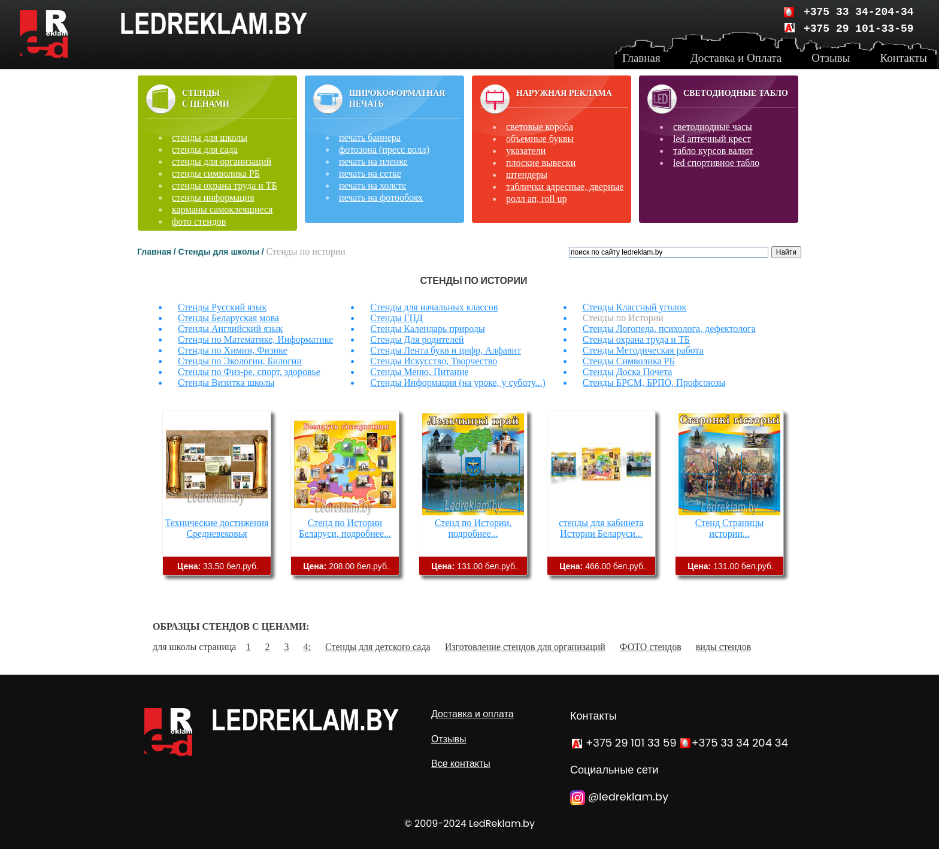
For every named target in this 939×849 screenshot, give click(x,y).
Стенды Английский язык (230, 329)
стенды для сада (205, 149)
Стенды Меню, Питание (419, 372)
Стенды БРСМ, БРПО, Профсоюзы (654, 382)
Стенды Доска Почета (628, 372)
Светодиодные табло (735, 93)
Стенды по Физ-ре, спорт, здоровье (249, 372)
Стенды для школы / (222, 251)
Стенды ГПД (396, 318)
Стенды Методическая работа (643, 350)
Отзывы (449, 739)
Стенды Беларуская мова (228, 318)
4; (306, 647)
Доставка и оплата (472, 714)
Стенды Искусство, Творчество (433, 361)
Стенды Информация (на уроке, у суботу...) (457, 382)
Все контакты (460, 764)
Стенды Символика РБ (629, 361)
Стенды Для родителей (417, 339)
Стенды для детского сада (378, 647)
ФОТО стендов (650, 647)
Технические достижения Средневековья (217, 528)
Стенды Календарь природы (427, 329)
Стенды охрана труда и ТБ (636, 339)
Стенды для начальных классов (434, 307)
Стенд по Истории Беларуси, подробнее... (345, 528)
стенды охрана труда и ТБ (224, 185)
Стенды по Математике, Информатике (255, 339)
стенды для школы (209, 137)
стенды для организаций (221, 161)
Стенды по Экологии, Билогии (240, 361)
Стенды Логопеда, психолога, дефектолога (669, 329)
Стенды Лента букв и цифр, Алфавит (445, 350)
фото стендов (199, 221)
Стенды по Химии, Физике (232, 350)
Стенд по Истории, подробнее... (473, 528)
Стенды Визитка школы (226, 382)
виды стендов (723, 647)
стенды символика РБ (216, 173)
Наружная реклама (564, 93)
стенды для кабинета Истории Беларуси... (601, 528)
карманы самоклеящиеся (222, 209)
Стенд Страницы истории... (729, 528)
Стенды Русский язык (222, 307)
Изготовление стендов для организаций (525, 647)
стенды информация (213, 197)
